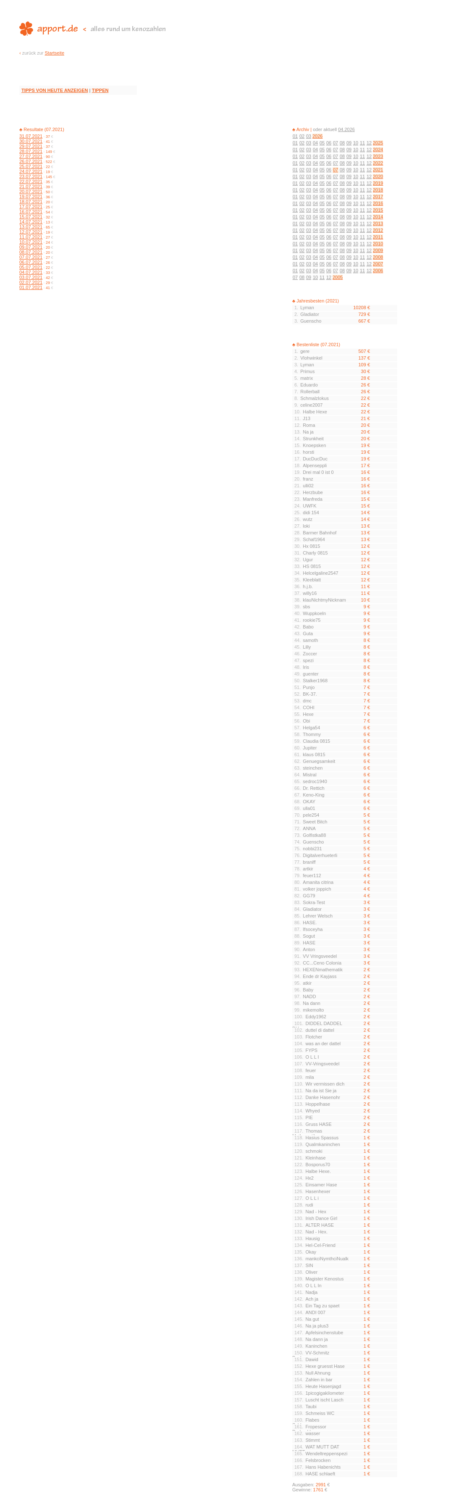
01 (295, 136)
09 (348, 142)
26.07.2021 (30, 161)
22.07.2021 (30, 181)
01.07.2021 (30, 287)
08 (342, 142)
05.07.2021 (30, 267)
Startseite (54, 52)
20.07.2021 (30, 191)
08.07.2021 (30, 252)
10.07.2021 (30, 241)
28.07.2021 (30, 151)
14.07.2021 (30, 221)
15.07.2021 (30, 216)
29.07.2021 (30, 146)
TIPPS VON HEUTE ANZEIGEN (54, 90)
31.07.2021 (30, 136)
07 (335, 142)
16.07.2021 (30, 211)
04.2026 (346, 129)
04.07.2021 (30, 272)
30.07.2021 (30, 141)
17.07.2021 (30, 206)
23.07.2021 (30, 176)
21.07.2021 (30, 186)
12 (369, 142)
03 (308, 136)
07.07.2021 (30, 257)
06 (328, 142)
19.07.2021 (30, 196)
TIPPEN (100, 90)
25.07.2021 (30, 166)
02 (301, 136)
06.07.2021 (30, 262)
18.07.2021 (30, 201)
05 (322, 142)
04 (315, 142)
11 (362, 142)
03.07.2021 (30, 277)
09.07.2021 (30, 247)
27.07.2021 (30, 156)
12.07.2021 (30, 231)
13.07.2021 (30, 226)
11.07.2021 (30, 236)
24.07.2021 (30, 171)
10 (355, 142)
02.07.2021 (30, 282)
